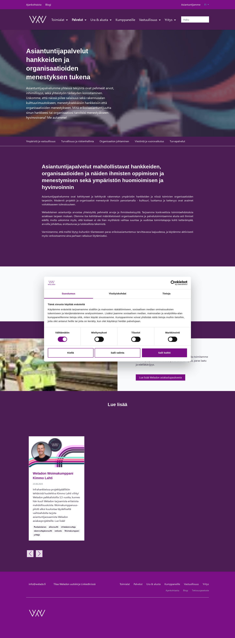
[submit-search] (207, 19)
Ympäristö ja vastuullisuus (40, 141)
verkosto (58, 530)
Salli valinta (117, 352)
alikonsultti (53, 527)
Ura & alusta (99, 19)
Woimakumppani (71, 530)
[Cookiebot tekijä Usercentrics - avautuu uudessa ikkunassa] (173, 282)
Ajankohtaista (33, 4)
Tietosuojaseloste (200, 590)
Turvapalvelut (177, 141)
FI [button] (205, 4)
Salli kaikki (164, 352)
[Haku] (195, 19)
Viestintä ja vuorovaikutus (149, 141)
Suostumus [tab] (68, 293)
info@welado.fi (37, 584)
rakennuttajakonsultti (43, 530)
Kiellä (70, 352)
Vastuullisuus (148, 19)
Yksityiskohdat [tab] (117, 293)
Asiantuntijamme (190, 4)
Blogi (48, 4)
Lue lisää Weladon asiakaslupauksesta (160, 377)
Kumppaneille (125, 19)
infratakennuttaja (68, 527)
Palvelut (78, 19)
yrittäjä (37, 534)
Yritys (169, 19)
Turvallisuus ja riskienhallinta (77, 141)
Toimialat (58, 19)
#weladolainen (40, 527)
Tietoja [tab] (167, 293)
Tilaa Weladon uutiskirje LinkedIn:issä (74, 584)
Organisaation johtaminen (114, 141)
